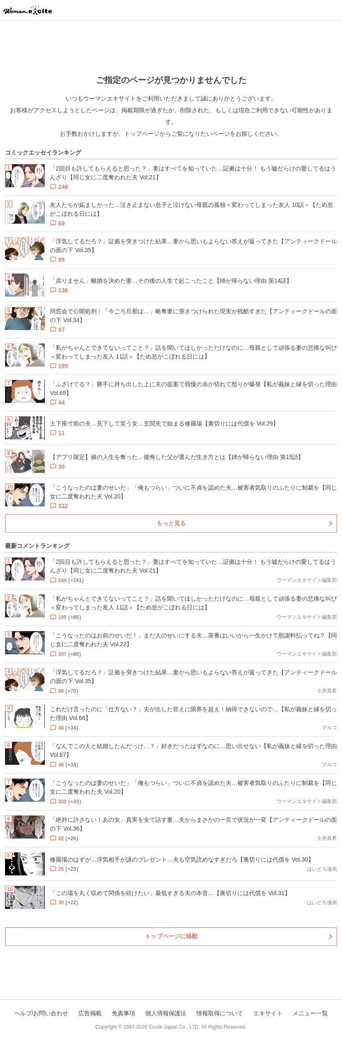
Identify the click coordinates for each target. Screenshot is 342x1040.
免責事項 (123, 1013)
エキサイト (268, 1013)
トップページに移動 (171, 936)
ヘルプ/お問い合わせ (41, 1013)
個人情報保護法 (165, 1013)
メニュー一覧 (310, 1013)
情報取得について (219, 1013)
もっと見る (171, 523)
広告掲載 (90, 1013)
